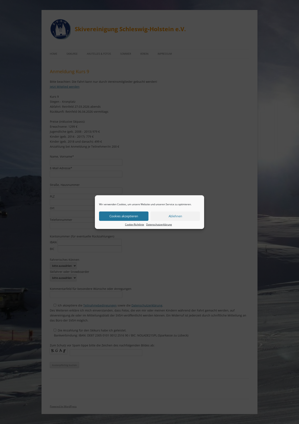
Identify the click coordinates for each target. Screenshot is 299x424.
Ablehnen (175, 216)
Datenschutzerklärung (159, 224)
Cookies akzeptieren (123, 216)
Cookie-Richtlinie (134, 224)
